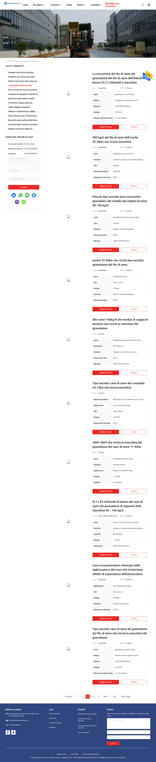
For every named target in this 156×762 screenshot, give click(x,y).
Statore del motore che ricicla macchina (23, 81)
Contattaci (52, 727)
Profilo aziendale (54, 714)
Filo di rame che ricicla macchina (22, 90)
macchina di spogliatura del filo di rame (23, 94)
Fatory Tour (52, 718)
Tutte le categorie (83, 732)
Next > (105, 697)
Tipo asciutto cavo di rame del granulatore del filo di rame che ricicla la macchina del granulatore (119, 633)
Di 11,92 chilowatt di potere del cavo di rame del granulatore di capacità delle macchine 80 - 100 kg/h (117, 506)
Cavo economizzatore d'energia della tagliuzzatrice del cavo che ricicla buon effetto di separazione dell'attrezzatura (117, 570)
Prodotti (15, 61)
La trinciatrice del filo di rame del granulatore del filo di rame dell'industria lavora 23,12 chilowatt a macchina (118, 78)
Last (114, 697)
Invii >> (113, 743)
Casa (8, 61)
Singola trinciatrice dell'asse (20, 129)
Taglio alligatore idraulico (19, 107)
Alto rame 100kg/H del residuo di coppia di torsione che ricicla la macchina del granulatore (120, 324)
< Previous (68, 697)
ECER (123, 758)
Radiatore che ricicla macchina (21, 77)
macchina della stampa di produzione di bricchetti (23, 124)
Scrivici (134, 127)
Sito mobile (74, 754)
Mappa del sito (62, 754)
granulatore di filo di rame (21, 85)
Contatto (23, 187)
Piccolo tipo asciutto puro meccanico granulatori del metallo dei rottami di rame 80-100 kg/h (119, 201)
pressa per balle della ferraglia (21, 98)
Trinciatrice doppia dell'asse (20, 103)
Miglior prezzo (106, 127)
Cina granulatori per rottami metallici (42, 758)
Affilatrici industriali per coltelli (21, 111)
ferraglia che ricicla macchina (21, 72)
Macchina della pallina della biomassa (23, 120)
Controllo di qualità (55, 723)
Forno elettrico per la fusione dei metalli (23, 116)
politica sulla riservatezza (91, 754)
